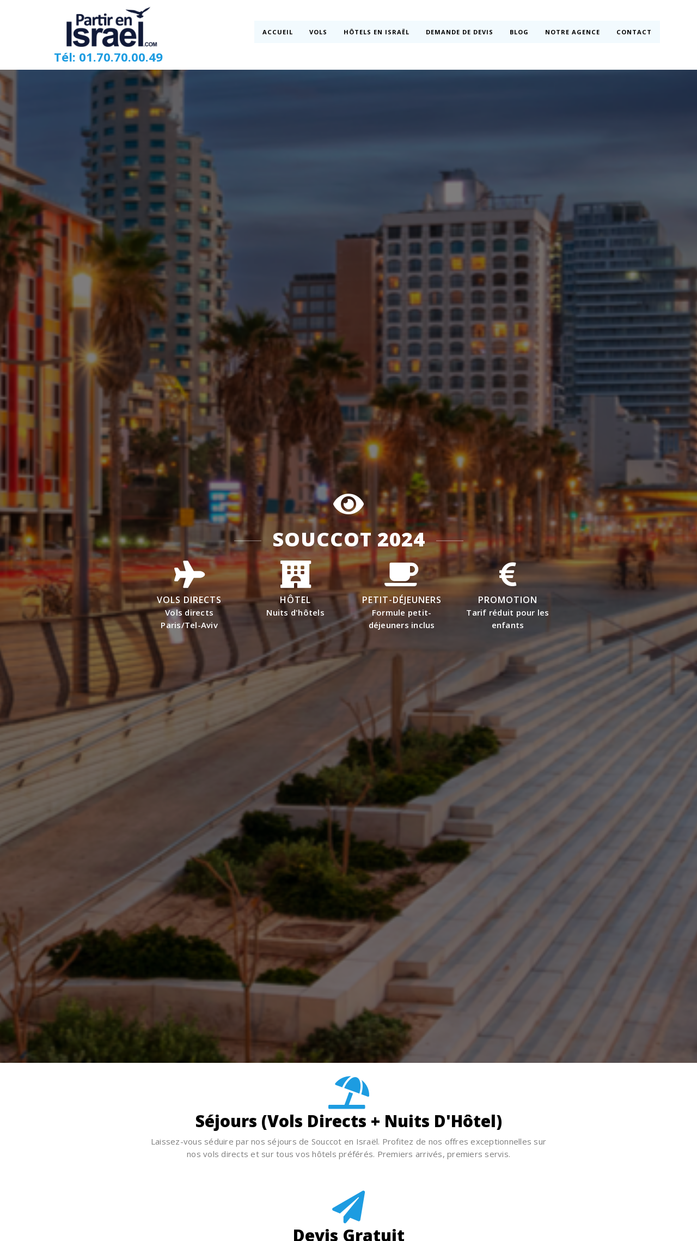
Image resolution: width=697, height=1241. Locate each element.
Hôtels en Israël (376, 32)
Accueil (278, 32)
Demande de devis (459, 32)
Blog (519, 32)
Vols (318, 32)
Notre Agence (572, 32)
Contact (633, 32)
